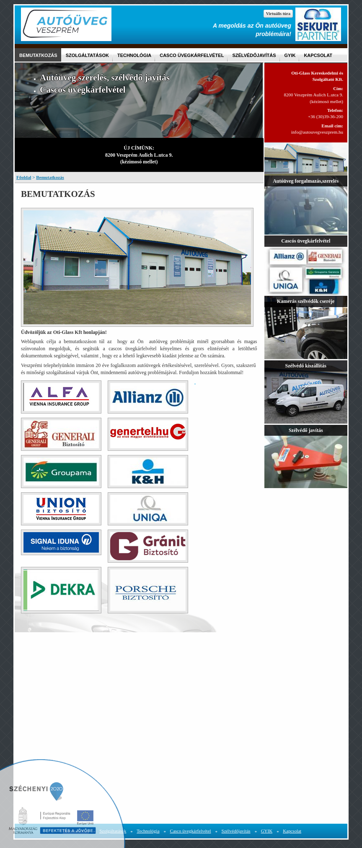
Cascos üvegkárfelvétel (83, 90)
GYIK (290, 55)
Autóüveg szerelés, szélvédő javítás (105, 77)
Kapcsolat (318, 55)
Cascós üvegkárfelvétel (305, 241)
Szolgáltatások (87, 55)
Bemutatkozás (38, 55)
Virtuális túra (278, 13)
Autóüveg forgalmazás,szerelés (306, 181)
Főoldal (23, 177)
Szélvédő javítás (306, 430)
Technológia (134, 55)
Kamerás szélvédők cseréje (305, 301)
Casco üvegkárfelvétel (192, 55)
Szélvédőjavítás (254, 55)
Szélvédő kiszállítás (305, 366)
